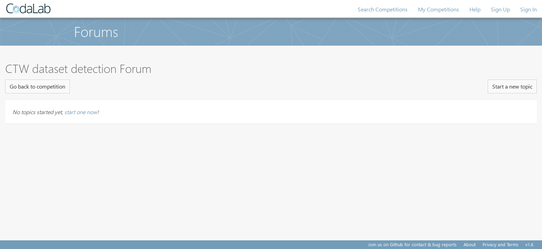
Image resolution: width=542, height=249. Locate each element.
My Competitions (438, 9)
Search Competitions (383, 9)
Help (474, 9)
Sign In (528, 9)
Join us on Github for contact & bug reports (412, 244)
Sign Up (500, 9)
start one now (80, 112)
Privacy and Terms (500, 244)
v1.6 (529, 244)
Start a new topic (512, 86)
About (470, 244)
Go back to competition (37, 86)
